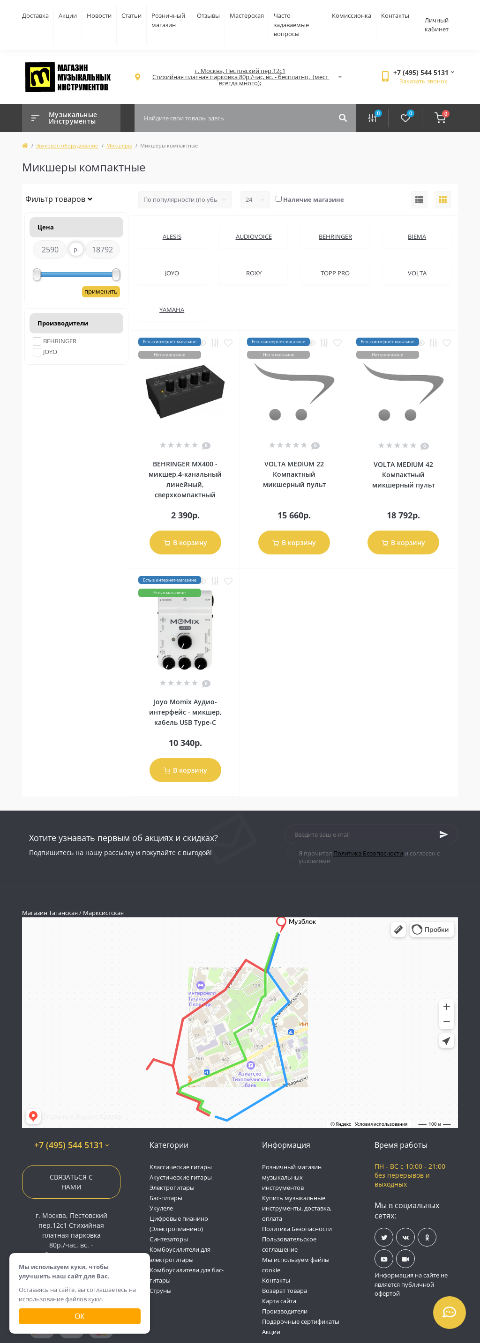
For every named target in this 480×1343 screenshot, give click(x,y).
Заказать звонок (423, 81)
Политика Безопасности (368, 853)
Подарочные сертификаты (300, 1321)
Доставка (35, 15)
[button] (240, 77)
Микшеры (119, 145)
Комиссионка (351, 15)
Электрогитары (172, 1187)
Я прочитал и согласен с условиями (369, 856)
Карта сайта (279, 1301)
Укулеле (161, 1208)
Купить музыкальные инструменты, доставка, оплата (296, 1208)
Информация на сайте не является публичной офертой (411, 1284)
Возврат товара (284, 1290)
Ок (80, 1316)
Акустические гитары (181, 1177)
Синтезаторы (169, 1239)
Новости (99, 15)
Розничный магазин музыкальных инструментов (292, 1177)
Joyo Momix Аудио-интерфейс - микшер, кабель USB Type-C (185, 712)
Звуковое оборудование (67, 145)
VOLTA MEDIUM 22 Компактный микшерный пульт (294, 474)
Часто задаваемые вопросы (291, 24)
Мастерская (247, 15)
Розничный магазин (168, 20)
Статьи (131, 15)
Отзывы (208, 15)
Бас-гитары (166, 1198)
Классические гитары (181, 1167)
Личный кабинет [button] (437, 25)
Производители (285, 1311)
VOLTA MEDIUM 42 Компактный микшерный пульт (403, 474)
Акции (68, 15)
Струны (161, 1290)
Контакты (395, 15)
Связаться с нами (71, 1182)
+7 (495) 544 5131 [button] (71, 1145)
